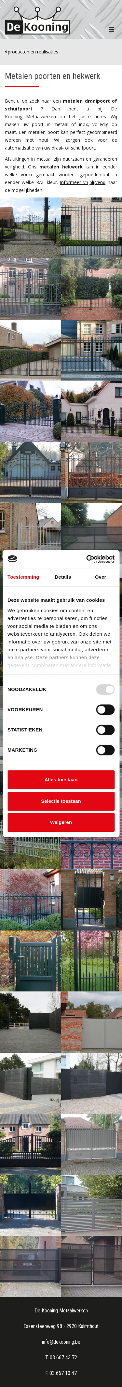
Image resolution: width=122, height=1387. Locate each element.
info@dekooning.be (61, 1342)
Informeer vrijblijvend (82, 182)
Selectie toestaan (61, 801)
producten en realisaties (31, 52)
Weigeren (61, 822)
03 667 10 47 (63, 1373)
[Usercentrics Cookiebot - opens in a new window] (87, 559)
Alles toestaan (61, 779)
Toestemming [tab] (23, 577)
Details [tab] (63, 577)
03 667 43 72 (63, 1357)
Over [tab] (100, 577)
